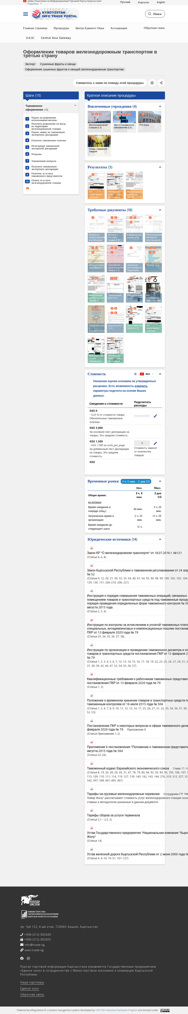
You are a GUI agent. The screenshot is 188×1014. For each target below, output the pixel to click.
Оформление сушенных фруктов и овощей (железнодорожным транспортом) (74, 69)
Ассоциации (118, 28)
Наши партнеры (32, 982)
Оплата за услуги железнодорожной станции (46, 181)
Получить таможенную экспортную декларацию (44, 167)
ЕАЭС (30, 38)
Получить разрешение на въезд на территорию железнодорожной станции (48, 126)
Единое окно (29, 988)
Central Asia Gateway (56, 38)
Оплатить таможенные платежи (48, 140)
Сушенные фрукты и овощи (58, 64)
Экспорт (30, 64)
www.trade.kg (34, 950)
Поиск (155, 14)
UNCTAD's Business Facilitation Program (116, 1010)
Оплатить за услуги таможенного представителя (46, 174)
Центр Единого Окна (89, 28)
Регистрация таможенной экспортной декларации (45, 146)
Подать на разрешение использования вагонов (44, 118)
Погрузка (36, 154)
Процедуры (61, 28)
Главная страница (35, 28)
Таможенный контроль (43, 161)
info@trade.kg (34, 945)
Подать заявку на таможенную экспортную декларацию (48, 133)
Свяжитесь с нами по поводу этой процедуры (110, 83)
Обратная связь (154, 28)
